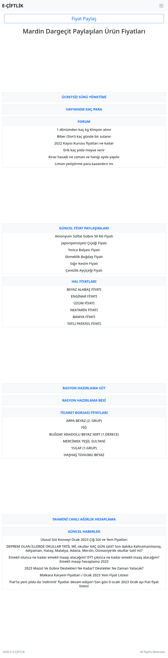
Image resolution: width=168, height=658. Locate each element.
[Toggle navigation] (161, 5)
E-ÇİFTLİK (12, 5)
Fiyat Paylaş (84, 18)
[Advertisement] (84, 66)
